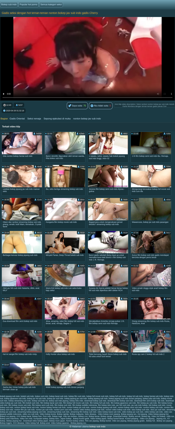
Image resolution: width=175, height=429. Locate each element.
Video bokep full (32, 423)
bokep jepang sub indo (98, 398)
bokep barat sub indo (58, 396)
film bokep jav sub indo (147, 403)
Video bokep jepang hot (158, 414)
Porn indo (47, 416)
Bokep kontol (105, 421)
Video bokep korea (48, 414)
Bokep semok (135, 416)
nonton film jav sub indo (24, 410)
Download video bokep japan (35, 421)
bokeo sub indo (41, 396)
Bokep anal (45, 423)
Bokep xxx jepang (7, 416)
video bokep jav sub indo (132, 412)
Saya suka (75, 105)
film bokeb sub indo (31, 403)
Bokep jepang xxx (78, 423)
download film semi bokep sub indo (149, 401)
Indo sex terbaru (70, 416)
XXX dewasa (18, 423)
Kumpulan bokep (41, 418)
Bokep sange (106, 416)
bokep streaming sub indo (19, 401)
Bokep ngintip (63, 414)
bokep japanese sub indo (15, 398)
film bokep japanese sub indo (123, 403)
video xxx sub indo (31, 414)
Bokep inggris (6, 423)
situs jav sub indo (157, 410)
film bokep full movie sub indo (76, 403)
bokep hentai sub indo (153, 396)
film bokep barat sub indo (51, 403)
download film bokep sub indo (120, 401)
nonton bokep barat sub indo (26, 407)
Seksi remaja (34, 118)
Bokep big (145, 416)
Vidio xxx (170, 416)
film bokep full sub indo (100, 403)
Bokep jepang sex (128, 414)
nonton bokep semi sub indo (130, 407)
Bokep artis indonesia (9, 418)
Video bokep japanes (60, 423)
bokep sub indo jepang (58, 401)
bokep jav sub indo (55, 398)
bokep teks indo (76, 401)
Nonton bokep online (75, 421)
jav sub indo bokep (139, 405)
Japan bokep (66, 418)
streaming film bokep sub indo (83, 412)
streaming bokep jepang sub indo (31, 412)
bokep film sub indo (77, 396)
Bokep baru (54, 418)
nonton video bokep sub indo (118, 410)
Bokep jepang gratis (136, 421)
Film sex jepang (92, 421)
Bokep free (37, 416)
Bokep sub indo (9, 4)
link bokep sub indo (157, 405)
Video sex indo (26, 418)
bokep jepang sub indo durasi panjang (125, 398)
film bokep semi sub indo (42, 405)
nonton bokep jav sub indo (87, 118)
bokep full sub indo (117, 396)
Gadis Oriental (17, 118)
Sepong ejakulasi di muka (57, 118)
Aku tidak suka (99, 105)
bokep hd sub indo (135, 396)
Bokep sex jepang (165, 421)
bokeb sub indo (27, 396)
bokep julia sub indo (151, 398)
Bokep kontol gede (81, 418)
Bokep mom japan (57, 421)
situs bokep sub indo (140, 410)
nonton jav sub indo (44, 410)
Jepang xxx (161, 418)
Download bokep (120, 416)
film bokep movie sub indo (19, 405)
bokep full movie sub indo (97, 396)
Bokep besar (94, 416)
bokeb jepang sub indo (10, 396)
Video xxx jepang (147, 418)
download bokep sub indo (95, 401)
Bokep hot (151, 421)
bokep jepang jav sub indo (75, 398)
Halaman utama (80, 426)
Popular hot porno (28, 4)
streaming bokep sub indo (58, 412)
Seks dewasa (91, 414)
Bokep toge (57, 416)
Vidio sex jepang (119, 421)
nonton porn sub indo (63, 410)
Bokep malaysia (77, 414)
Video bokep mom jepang (109, 414)
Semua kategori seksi (51, 4)
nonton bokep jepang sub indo (104, 407)
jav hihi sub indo (123, 405)
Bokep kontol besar (115, 418)
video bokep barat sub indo (109, 412)
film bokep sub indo (63, 405)
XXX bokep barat (23, 416)
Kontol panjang (132, 418)
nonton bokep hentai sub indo (53, 407)
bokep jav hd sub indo (36, 398)
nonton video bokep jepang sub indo (88, 410)
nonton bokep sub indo (153, 407)
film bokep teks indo (106, 405)
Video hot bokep (158, 416)
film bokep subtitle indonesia (84, 405)
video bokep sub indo (153, 412)
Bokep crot (83, 416)
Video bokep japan (98, 418)
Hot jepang (142, 414)
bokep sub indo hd (40, 401)
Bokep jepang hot (14, 421)
